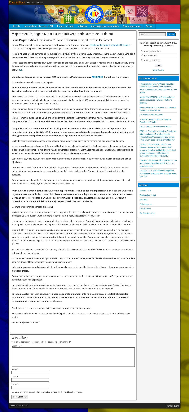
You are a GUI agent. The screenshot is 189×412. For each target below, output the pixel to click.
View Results (158, 70)
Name (15, 373)
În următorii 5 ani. (151, 55)
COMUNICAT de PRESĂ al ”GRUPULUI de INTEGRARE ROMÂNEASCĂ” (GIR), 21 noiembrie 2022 (158, 163)
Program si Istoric (65, 26)
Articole (16, 26)
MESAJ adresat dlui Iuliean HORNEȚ (156, 127)
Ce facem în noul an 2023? (151, 115)
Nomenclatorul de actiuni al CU (39, 26)
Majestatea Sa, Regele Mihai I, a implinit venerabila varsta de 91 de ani (62, 34)
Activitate (144, 200)
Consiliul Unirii (17, 2)
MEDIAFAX (98, 77)
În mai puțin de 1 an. (152, 51)
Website (15, 388)
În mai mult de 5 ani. (152, 60)
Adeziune (82, 26)
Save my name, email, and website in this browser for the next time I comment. (48, 395)
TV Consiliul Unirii (147, 213)
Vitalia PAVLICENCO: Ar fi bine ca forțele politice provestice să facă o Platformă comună (157, 100)
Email (15, 380)
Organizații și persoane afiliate (105, 26)
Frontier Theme (172, 409)
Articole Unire (145, 191)
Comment (16, 346)
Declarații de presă (148, 195)
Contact (149, 26)
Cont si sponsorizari (132, 26)
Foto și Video (145, 209)
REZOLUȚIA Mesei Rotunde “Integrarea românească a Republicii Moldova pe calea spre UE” (158, 174)
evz (20, 70)
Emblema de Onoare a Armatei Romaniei (109, 45)
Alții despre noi (146, 204)
